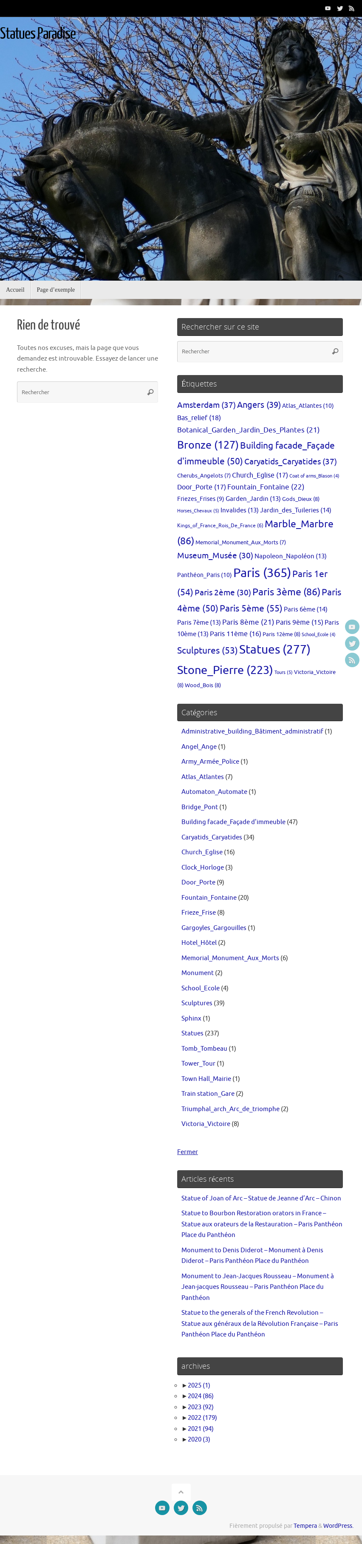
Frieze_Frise (198, 913)
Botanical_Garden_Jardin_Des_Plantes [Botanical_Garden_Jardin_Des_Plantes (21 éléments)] (248, 430)
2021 (201, 1429)
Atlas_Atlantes (202, 777)
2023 (201, 1407)
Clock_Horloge (202, 868)
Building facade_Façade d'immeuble (233, 822)
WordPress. (338, 1526)
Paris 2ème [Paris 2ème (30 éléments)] (223, 593)
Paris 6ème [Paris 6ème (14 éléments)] (306, 609)
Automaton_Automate (214, 792)
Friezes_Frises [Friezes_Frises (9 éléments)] (200, 499)
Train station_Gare (208, 1094)
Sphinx (191, 1019)
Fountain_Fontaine (209, 898)
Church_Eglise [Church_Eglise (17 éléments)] (260, 475)
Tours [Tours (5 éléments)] (283, 672)
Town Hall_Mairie (206, 1079)
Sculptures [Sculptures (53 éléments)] (207, 650)
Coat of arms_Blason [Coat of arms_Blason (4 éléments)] (314, 476)
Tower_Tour (198, 1064)
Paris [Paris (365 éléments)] (262, 573)
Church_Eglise (202, 852)
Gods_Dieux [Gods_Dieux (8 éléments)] (301, 499)
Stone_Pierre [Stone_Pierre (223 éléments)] (225, 670)
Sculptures (196, 1003)
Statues (192, 1033)
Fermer (187, 1152)
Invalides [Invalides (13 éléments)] (240, 510)
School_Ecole (200, 988)
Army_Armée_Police (210, 762)
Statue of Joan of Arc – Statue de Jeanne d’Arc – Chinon (261, 1198)
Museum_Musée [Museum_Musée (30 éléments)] (215, 556)
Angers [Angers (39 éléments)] (259, 405)
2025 (199, 1386)
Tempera (305, 1526)
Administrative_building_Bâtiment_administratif (252, 732)
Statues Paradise (38, 34)
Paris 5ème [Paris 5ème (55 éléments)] (251, 608)
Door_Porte (198, 883)
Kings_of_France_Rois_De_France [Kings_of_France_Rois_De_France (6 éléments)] (220, 525)
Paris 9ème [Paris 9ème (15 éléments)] (299, 622)
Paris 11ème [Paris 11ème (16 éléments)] (235, 634)
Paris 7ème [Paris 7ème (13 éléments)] (199, 622)
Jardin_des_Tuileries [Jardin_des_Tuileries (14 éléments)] (295, 510)
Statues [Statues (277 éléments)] (275, 649)
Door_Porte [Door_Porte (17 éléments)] (201, 487)
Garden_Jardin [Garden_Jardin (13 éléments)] (253, 499)
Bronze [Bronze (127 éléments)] (208, 445)
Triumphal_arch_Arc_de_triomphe (230, 1109)
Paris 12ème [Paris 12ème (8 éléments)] (281, 634)
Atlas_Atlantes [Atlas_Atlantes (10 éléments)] (308, 405)
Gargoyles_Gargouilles (213, 928)
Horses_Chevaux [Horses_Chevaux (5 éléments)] (198, 511)
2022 (202, 1418)
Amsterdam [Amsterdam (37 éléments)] (206, 405)
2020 (199, 1440)
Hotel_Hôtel (199, 943)
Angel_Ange (199, 747)
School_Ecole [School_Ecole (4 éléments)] (319, 634)
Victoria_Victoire (205, 1124)
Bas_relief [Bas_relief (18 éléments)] (199, 417)
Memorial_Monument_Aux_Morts (230, 958)
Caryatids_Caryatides (211, 837)
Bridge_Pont (199, 807)
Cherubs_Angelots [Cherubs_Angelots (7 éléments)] (204, 475)
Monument (197, 973)
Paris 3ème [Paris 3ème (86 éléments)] (286, 592)
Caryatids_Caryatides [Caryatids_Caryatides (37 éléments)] (290, 461)
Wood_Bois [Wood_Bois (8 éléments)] (203, 685)
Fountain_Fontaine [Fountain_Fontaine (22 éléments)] (266, 487)
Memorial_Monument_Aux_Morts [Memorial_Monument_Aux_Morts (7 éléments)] (240, 542)
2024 (201, 1396)
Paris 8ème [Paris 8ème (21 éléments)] (248, 622)
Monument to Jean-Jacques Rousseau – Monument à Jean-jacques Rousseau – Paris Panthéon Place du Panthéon (257, 1287)
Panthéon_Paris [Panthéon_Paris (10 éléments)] (204, 575)
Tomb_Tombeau (204, 1049)
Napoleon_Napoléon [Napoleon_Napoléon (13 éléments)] (291, 556)
